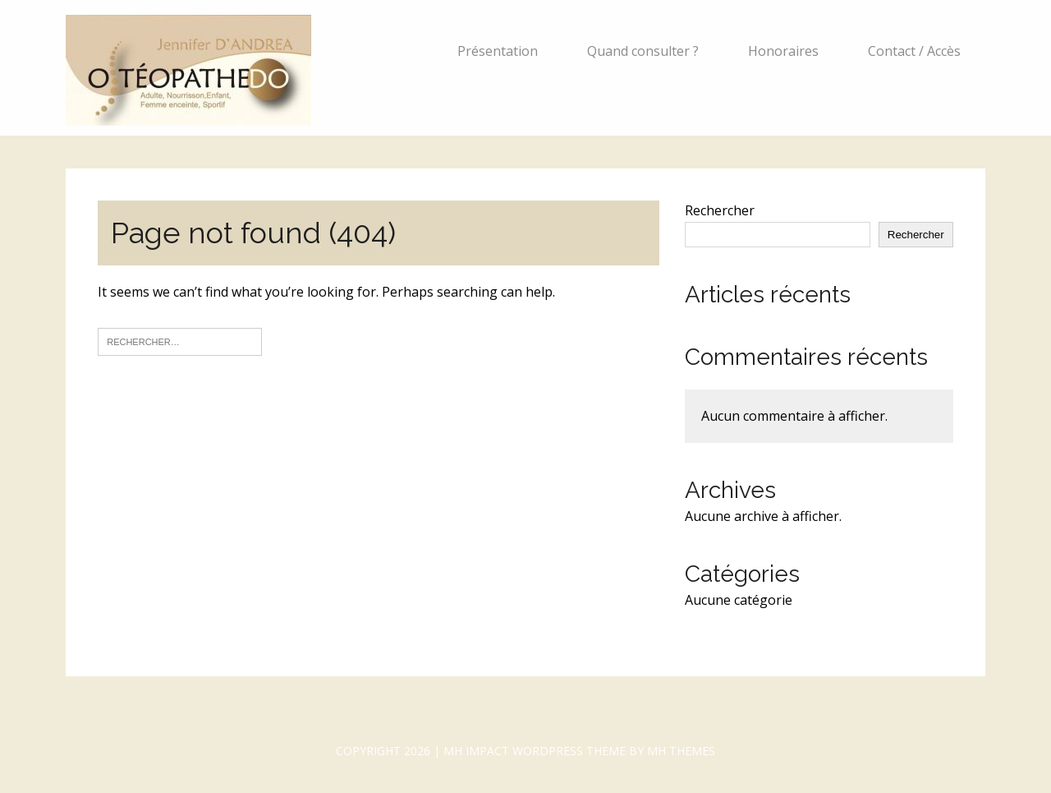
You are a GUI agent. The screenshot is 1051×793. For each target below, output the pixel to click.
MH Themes (681, 750)
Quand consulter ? (643, 51)
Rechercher (720, 210)
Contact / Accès (914, 51)
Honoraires (783, 51)
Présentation (497, 51)
